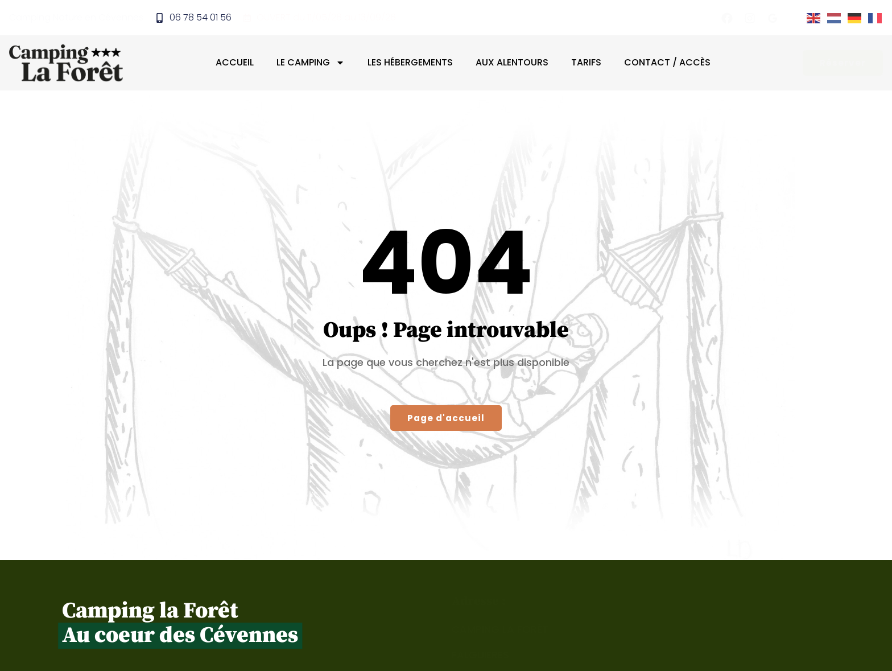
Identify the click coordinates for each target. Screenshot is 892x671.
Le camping (310, 62)
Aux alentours (512, 62)
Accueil (235, 62)
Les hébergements (410, 62)
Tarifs (586, 62)
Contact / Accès (667, 62)
